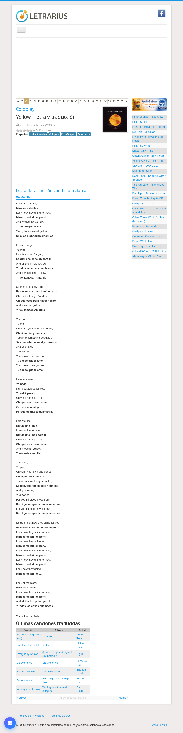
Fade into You (25, 680)
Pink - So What (141, 145)
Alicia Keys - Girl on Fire (146, 256)
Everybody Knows (27, 654)
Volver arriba (159, 725)
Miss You (47, 636)
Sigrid (80, 654)
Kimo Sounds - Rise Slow (147, 116)
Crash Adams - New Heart (148, 155)
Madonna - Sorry (142, 170)
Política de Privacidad (31, 715)
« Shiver (21, 697)
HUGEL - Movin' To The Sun (149, 126)
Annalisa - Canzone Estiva (148, 236)
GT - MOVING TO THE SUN (149, 251)
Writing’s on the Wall (29, 689)
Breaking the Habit (28, 645)
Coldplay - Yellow (142, 203)
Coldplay (25, 109)
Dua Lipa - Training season (148, 193)
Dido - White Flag (142, 241)
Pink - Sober (139, 121)
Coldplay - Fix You (143, 231)
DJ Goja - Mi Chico (143, 131)
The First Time (51, 671)
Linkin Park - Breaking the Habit (148, 138)
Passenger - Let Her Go (146, 246)
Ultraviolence (24, 662)
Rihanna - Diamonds (144, 226)
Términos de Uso (60, 715)
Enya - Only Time (142, 150)
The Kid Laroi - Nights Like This (148, 186)
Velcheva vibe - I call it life (148, 160)
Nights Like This (26, 671)
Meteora (47, 645)
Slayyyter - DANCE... (145, 165)
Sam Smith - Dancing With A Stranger (149, 177)
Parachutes (35, 125)
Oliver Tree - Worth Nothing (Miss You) (148, 219)
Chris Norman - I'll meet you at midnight (149, 210)
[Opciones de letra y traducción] (10, 723)
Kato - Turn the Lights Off (147, 198)
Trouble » (122, 697)
